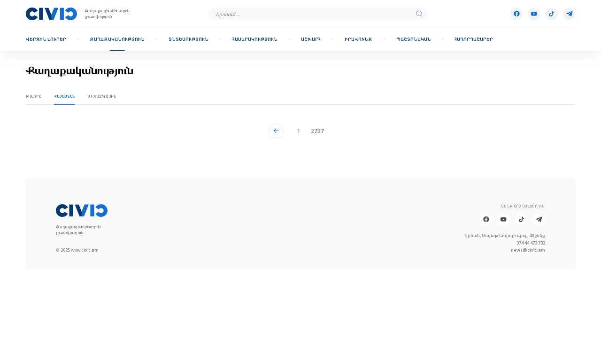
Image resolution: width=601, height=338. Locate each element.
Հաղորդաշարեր (474, 39)
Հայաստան (64, 96)
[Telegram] (569, 14)
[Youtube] (534, 14)
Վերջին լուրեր (46, 39)
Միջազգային (101, 96)
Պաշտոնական (413, 39)
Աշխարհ (311, 39)
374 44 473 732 (530, 242)
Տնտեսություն (188, 39)
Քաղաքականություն (117, 39)
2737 (317, 131)
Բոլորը (34, 96)
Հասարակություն (254, 39)
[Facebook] (516, 14)
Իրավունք (358, 39)
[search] (419, 14)
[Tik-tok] (551, 14)
